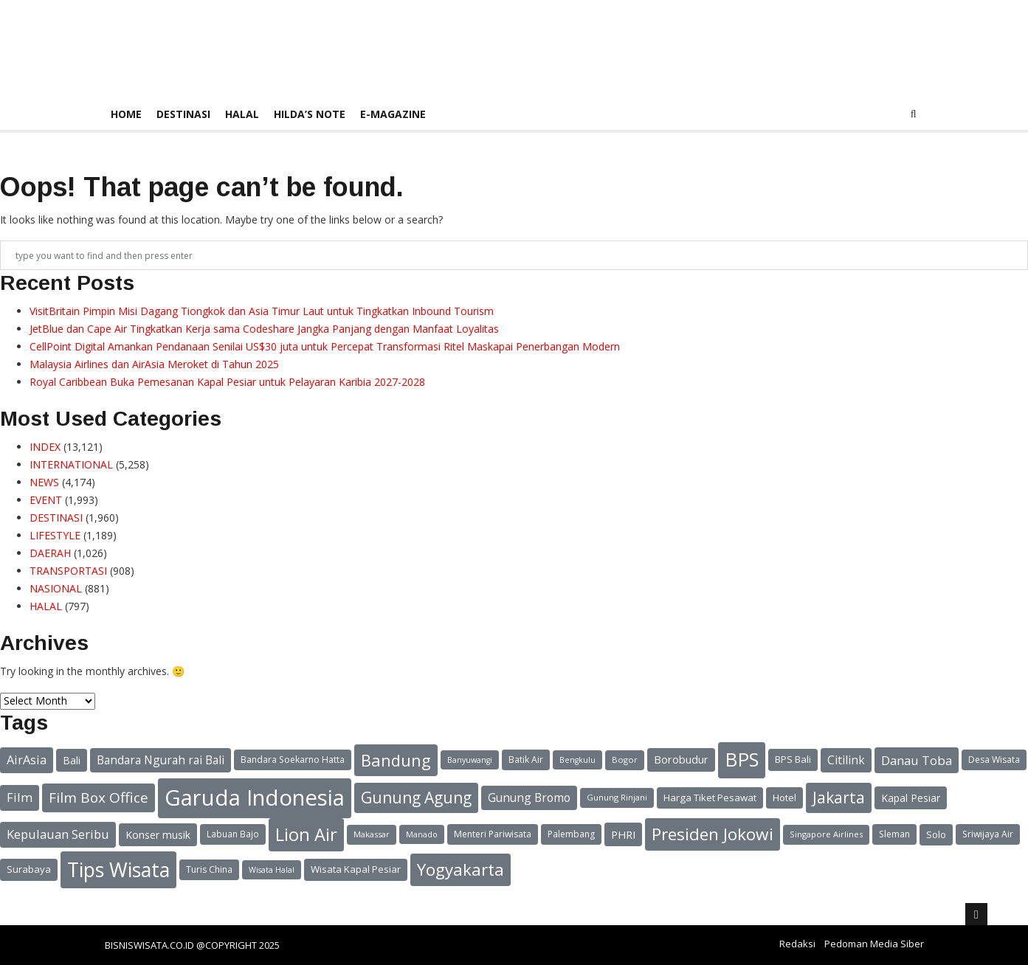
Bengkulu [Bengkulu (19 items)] (577, 760)
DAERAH (50, 553)
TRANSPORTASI (68, 571)
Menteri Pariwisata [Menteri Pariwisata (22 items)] (492, 834)
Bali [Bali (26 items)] (71, 760)
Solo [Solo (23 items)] (936, 834)
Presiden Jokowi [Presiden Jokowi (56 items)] (712, 834)
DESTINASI (183, 114)
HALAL (242, 114)
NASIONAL (56, 588)
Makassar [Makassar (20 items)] (371, 834)
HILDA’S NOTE (309, 114)
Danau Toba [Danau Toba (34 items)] (916, 760)
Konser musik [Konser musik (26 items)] (157, 835)
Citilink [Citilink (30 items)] (846, 760)
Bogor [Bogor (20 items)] (625, 759)
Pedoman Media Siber (874, 943)
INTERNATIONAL (71, 464)
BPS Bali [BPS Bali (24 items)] (793, 759)
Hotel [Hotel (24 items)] (784, 797)
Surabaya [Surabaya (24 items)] (29, 869)
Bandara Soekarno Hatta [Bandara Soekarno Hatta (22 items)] (293, 759)
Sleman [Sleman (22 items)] (894, 834)
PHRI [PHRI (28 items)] (623, 834)
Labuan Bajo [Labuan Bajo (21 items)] (233, 834)
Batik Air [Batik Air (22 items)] (525, 759)
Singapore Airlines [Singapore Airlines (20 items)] (826, 834)
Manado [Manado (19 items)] (422, 834)
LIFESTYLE (55, 535)
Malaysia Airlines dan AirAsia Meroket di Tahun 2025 (154, 364)
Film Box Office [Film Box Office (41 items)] (98, 797)
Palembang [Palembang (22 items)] (571, 834)
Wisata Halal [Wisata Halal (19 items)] (271, 870)
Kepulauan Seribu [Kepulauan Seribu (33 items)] (58, 834)
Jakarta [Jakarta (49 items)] (839, 797)
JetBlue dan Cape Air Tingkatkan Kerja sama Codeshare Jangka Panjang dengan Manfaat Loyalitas (264, 329)
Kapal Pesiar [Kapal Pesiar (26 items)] (910, 798)
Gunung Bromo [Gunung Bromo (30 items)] (529, 797)
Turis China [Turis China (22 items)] (209, 869)
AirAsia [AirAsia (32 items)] (26, 760)
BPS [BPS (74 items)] (742, 759)
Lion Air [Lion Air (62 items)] (306, 834)
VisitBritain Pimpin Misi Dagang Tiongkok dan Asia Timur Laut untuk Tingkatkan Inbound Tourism (262, 311)
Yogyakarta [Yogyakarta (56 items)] (460, 869)
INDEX (45, 447)
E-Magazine (393, 114)
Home (126, 114)
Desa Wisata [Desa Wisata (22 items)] (994, 759)
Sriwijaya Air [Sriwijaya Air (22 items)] (987, 834)
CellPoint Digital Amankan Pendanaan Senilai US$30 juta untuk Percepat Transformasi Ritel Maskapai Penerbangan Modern (325, 346)
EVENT (46, 500)
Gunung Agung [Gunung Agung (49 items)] (416, 797)
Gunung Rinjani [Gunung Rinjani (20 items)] (617, 797)
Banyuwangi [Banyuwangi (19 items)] (469, 760)
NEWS (44, 482)
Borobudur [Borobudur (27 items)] (681, 759)
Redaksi (797, 943)
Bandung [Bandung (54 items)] (396, 760)
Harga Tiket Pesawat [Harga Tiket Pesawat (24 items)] (709, 797)
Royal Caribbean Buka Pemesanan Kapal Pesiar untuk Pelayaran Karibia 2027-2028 (227, 382)
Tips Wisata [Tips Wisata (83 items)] (118, 869)
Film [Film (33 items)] (19, 797)
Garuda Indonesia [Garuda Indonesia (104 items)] (255, 797)
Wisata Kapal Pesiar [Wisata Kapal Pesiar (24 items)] (356, 869)
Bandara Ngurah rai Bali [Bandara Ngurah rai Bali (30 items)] (160, 760)
